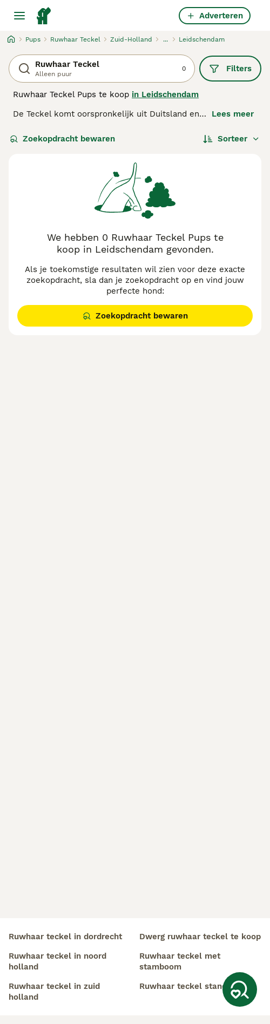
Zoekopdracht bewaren (62, 139)
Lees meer (233, 114)
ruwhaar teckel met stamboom (179, 961)
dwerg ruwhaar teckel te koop (200, 936)
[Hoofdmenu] (19, 15)
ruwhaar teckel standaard (192, 986)
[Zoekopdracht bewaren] (239, 989)
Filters (230, 68)
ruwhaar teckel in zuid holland (54, 991)
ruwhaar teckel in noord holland (57, 961)
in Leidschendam (165, 94)
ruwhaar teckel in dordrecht (65, 936)
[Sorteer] (231, 139)
